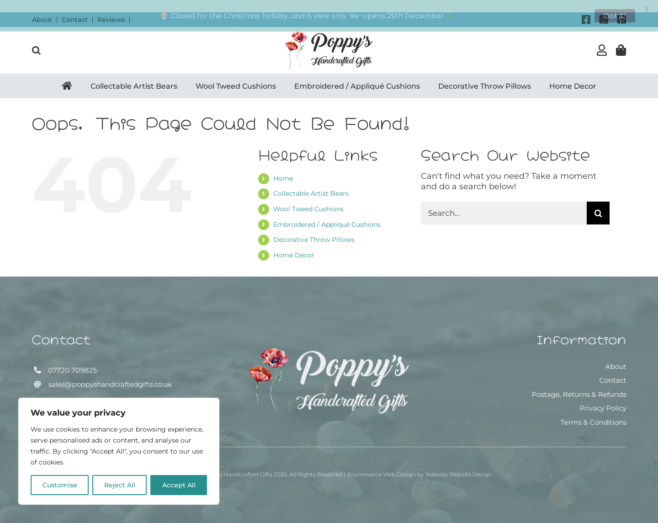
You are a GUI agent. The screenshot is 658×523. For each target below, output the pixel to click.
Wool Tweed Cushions (308, 196)
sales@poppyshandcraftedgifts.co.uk (109, 372)
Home (283, 166)
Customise (59, 485)
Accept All (179, 485)
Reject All (119, 485)
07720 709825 (71, 358)
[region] (118, 451)
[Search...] (504, 200)
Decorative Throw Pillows (314, 228)
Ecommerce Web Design (381, 465)
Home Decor (293, 243)
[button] (36, 38)
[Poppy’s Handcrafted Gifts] (329, 342)
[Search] (598, 200)
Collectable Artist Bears (311, 181)
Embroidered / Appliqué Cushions (327, 212)
